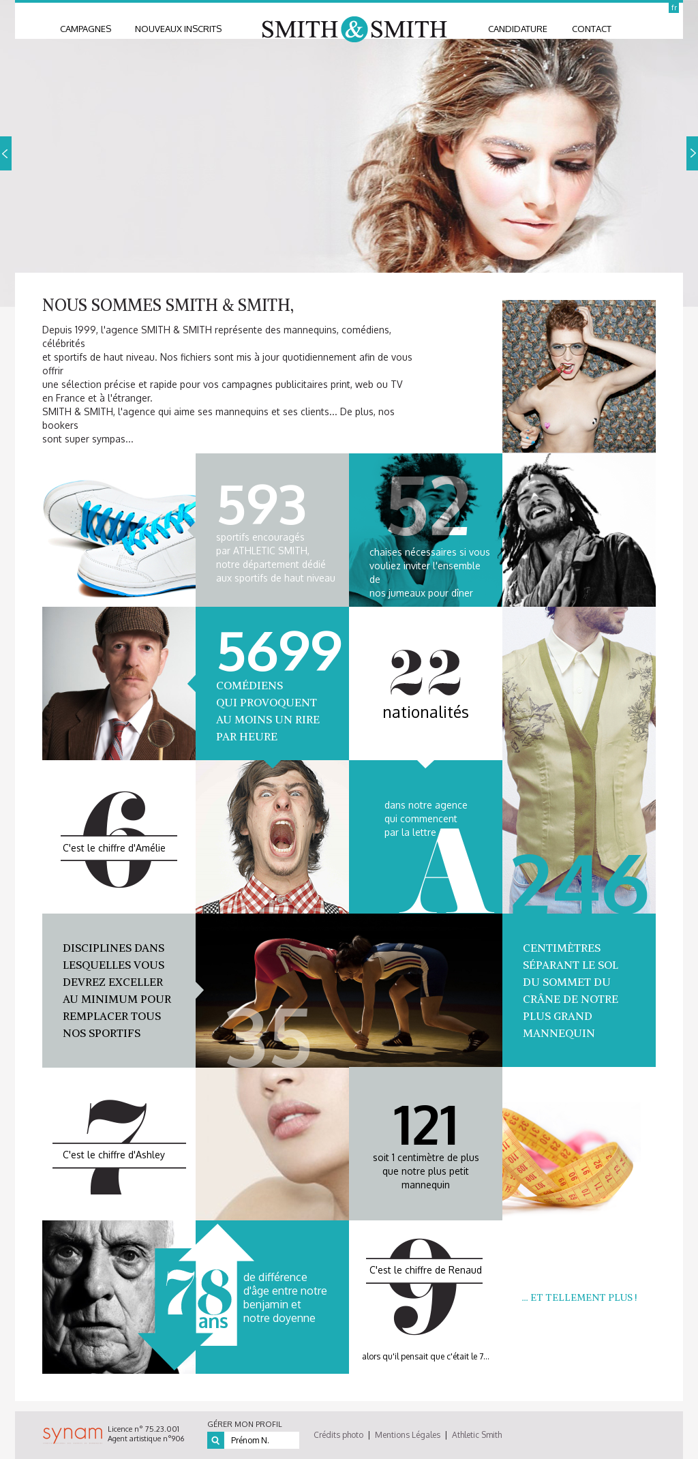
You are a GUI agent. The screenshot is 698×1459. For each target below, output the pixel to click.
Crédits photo (338, 1435)
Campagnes (85, 28)
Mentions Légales (407, 1435)
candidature (517, 28)
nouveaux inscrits (178, 28)
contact (591, 28)
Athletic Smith (477, 1435)
